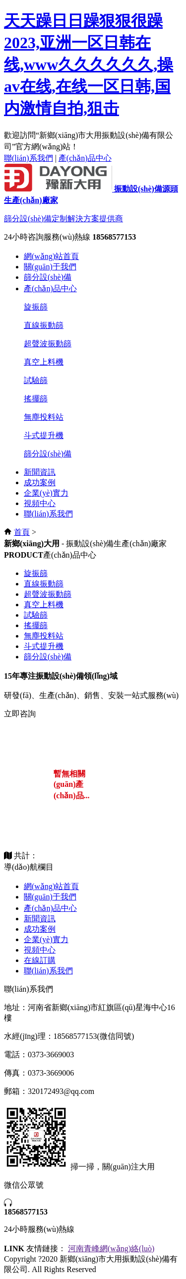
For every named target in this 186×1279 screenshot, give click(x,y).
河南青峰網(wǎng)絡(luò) (111, 1248)
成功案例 (40, 482)
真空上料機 (43, 362)
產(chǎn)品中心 (85, 158)
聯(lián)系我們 (28, 158)
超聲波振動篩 (47, 343)
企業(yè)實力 (46, 493)
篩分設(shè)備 (47, 277)
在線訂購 (40, 960)
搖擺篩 (36, 398)
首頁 (22, 532)
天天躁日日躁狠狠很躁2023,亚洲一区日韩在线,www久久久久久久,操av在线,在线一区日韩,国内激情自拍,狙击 (88, 64)
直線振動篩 (43, 325)
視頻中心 (40, 503)
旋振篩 (36, 307)
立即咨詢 (20, 713)
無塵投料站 (43, 417)
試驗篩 (36, 380)
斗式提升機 (43, 435)
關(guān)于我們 (50, 266)
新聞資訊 (40, 472)
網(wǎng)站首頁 (51, 256)
